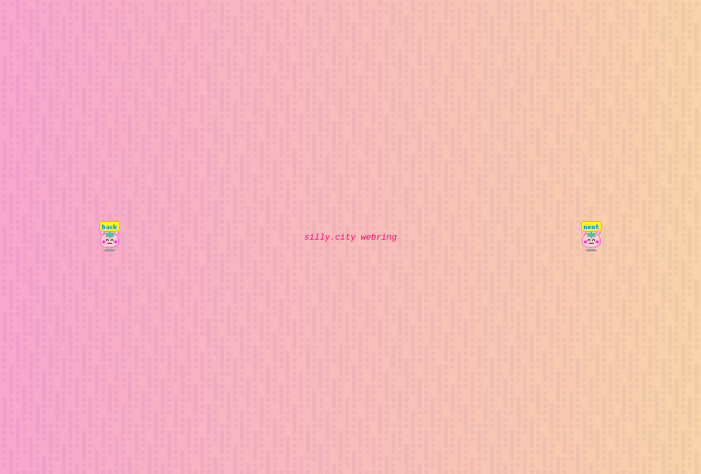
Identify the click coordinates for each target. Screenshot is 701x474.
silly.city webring (350, 237)
